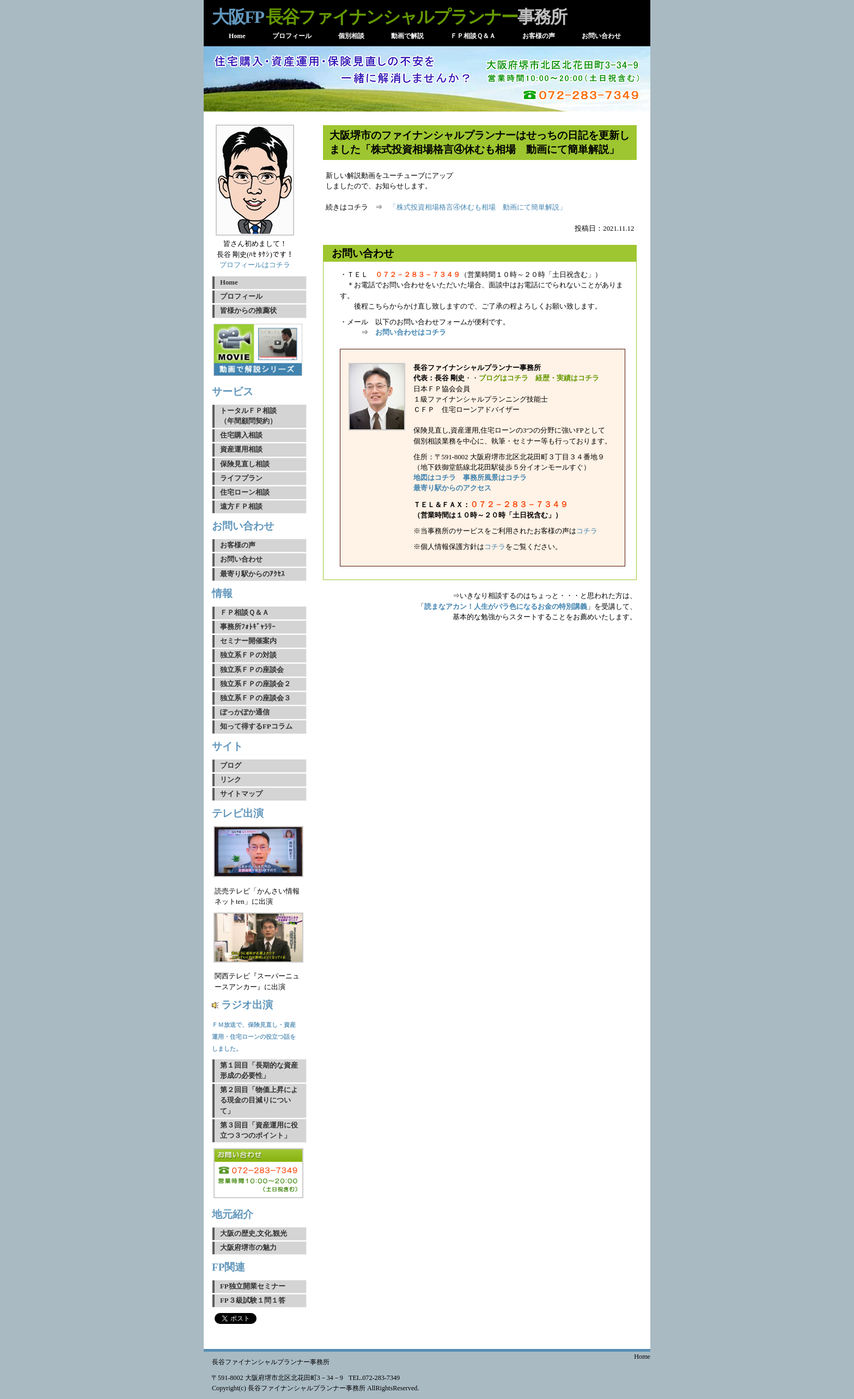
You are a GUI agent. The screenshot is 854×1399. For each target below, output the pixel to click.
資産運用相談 (241, 449)
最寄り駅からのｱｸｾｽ (252, 574)
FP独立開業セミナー (252, 1286)
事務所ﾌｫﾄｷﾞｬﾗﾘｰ (248, 627)
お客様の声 (237, 545)
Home (229, 282)
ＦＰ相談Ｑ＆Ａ (244, 613)
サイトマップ (241, 794)
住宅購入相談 (241, 435)
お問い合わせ (241, 559)
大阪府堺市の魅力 (248, 1248)
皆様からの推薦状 (248, 311)
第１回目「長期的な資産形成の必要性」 (259, 1071)
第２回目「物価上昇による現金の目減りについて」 (259, 1100)
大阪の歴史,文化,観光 (253, 1233)
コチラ (586, 531)
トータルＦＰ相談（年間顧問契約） (248, 416)
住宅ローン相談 (245, 492)
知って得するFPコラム (256, 726)
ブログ (230, 765)
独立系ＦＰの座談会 (252, 670)
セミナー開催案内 (248, 641)
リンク (230, 780)
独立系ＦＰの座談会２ (255, 684)
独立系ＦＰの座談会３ (255, 698)
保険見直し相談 (245, 464)
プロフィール (241, 296)
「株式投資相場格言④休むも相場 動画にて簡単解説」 (477, 207)
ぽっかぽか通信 (245, 712)
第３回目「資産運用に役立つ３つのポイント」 (259, 1130)
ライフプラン (241, 478)
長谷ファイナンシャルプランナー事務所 (271, 1362)
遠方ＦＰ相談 (241, 506)
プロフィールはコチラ (254, 265)
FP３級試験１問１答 (252, 1300)
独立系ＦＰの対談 (248, 655)
